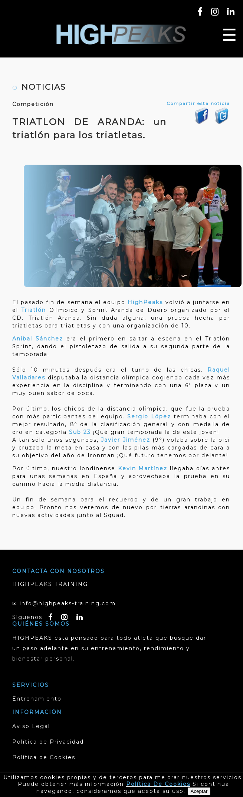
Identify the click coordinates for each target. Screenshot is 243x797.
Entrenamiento (37, 698)
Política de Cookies (43, 757)
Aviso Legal (31, 726)
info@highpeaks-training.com (68, 603)
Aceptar (199, 791)
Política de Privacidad (48, 741)
